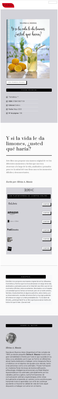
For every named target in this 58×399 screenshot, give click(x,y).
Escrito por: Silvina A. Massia (19, 181)
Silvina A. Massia (13, 347)
